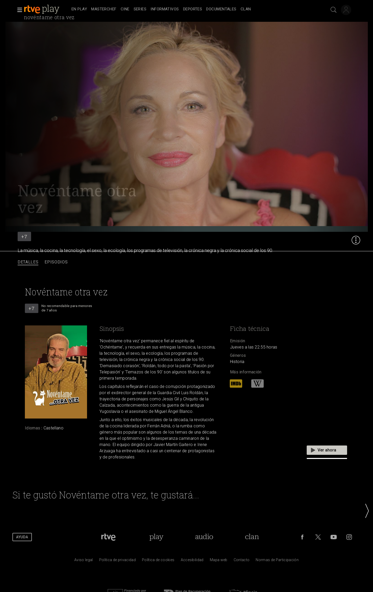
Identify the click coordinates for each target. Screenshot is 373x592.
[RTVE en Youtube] (333, 537)
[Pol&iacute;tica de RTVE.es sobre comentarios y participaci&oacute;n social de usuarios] (277, 561)
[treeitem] (79, 9)
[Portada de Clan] (252, 537)
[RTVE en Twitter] (318, 537)
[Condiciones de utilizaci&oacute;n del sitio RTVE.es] (83, 561)
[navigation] (192, 9)
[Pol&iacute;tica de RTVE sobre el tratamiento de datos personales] (117, 561)
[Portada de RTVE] (108, 537)
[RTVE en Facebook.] (302, 537)
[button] (18, 10)
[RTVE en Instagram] (349, 537)
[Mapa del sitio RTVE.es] (218, 561)
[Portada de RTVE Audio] (204, 537)
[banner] (46, 9)
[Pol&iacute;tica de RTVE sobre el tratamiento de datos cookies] (158, 561)
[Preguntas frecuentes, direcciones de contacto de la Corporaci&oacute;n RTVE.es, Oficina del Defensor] (242, 561)
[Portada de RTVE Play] (156, 537)
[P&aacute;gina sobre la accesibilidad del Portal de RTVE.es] (192, 561)
